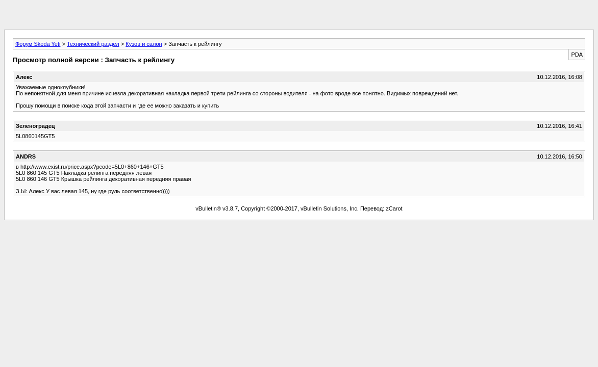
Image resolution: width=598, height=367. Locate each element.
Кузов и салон (144, 44)
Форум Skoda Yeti (37, 44)
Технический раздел (93, 44)
